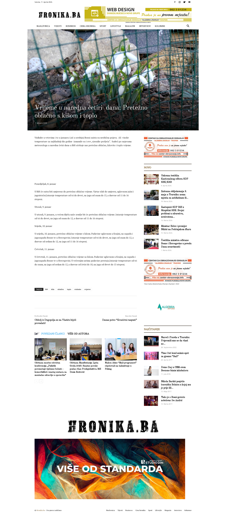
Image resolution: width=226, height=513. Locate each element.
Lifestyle (115, 26)
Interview (145, 26)
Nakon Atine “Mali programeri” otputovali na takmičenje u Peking (120, 366)
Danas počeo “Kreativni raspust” (119, 320)
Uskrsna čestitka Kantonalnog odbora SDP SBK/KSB (174, 179)
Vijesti (58, 26)
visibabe (77, 289)
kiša (52, 289)
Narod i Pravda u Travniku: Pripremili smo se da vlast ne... (175, 340)
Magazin (130, 26)
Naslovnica (43, 26)
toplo (69, 289)
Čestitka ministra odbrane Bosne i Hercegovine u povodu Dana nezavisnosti (176, 243)
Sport (103, 26)
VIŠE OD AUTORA (78, 333)
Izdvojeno (109, 359)
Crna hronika (88, 26)
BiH (46, 289)
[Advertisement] (88, 157)
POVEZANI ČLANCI (53, 333)
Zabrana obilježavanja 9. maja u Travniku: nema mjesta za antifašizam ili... (174, 194)
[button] (188, 26)
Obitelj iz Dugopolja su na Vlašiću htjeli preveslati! (55, 322)
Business (71, 26)
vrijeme (87, 289)
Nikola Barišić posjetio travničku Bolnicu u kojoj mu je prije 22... (176, 384)
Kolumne (160, 26)
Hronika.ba (41, 510)
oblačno (60, 289)
